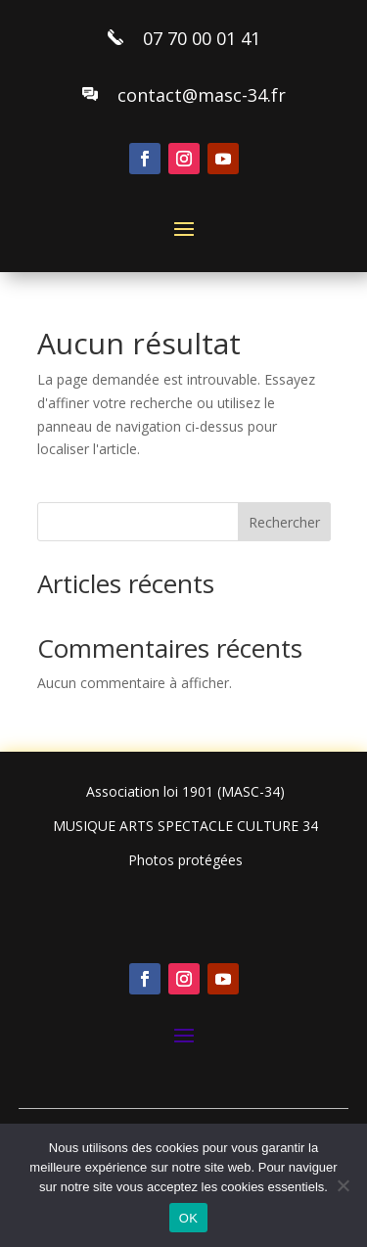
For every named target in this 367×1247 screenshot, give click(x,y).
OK (188, 1218)
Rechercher (284, 522)
